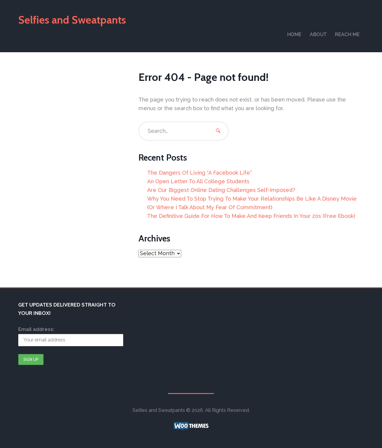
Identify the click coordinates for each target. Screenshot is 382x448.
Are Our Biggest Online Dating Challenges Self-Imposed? (221, 190)
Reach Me (347, 34)
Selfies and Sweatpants (72, 19)
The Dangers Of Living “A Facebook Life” (199, 173)
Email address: (36, 329)
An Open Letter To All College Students (198, 181)
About (318, 34)
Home (294, 34)
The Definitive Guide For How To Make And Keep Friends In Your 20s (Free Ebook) (251, 216)
